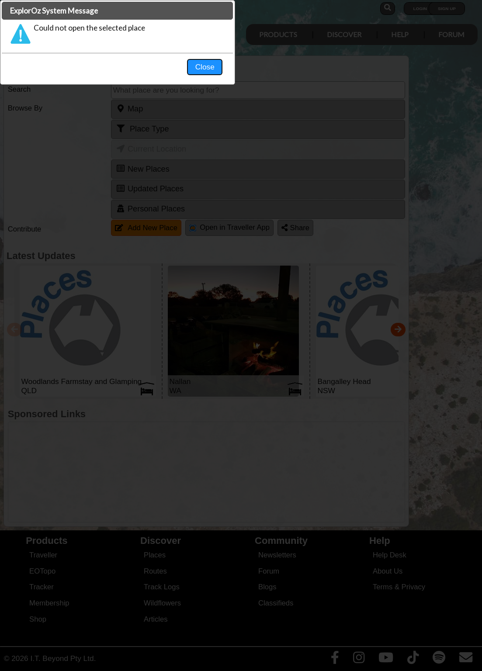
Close (323, 181)
